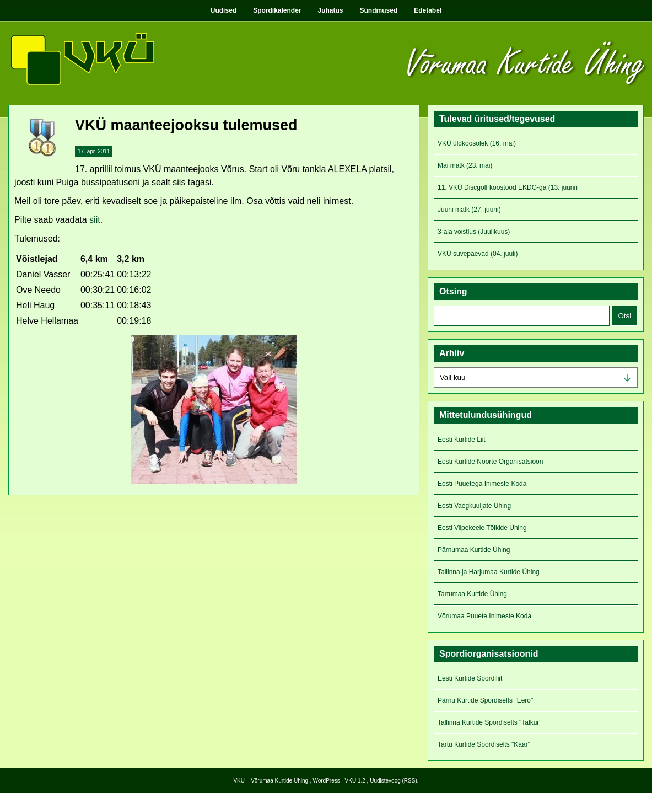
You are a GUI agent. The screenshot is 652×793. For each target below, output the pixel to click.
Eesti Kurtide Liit (462, 439)
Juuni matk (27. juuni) (469, 209)
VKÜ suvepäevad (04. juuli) (478, 254)
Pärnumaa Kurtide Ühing (474, 550)
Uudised (223, 10)
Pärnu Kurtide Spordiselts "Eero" (485, 700)
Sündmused (379, 10)
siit (94, 219)
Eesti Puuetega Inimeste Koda (482, 483)
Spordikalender (277, 10)
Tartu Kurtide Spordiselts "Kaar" (484, 744)
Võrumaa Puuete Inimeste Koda (484, 616)
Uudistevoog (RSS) (393, 781)
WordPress (326, 781)
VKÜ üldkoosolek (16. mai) (477, 143)
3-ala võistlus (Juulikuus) (474, 231)
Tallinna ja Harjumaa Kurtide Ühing (489, 572)
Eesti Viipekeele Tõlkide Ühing (482, 528)
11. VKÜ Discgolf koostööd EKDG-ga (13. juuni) (508, 187)
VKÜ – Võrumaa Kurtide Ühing (270, 781)
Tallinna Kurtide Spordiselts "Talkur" (490, 722)
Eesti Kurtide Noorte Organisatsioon (490, 461)
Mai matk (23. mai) (465, 165)
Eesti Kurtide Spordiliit (470, 678)
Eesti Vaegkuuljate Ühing (474, 506)
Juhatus (330, 10)
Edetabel (427, 10)
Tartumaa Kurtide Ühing (472, 594)
